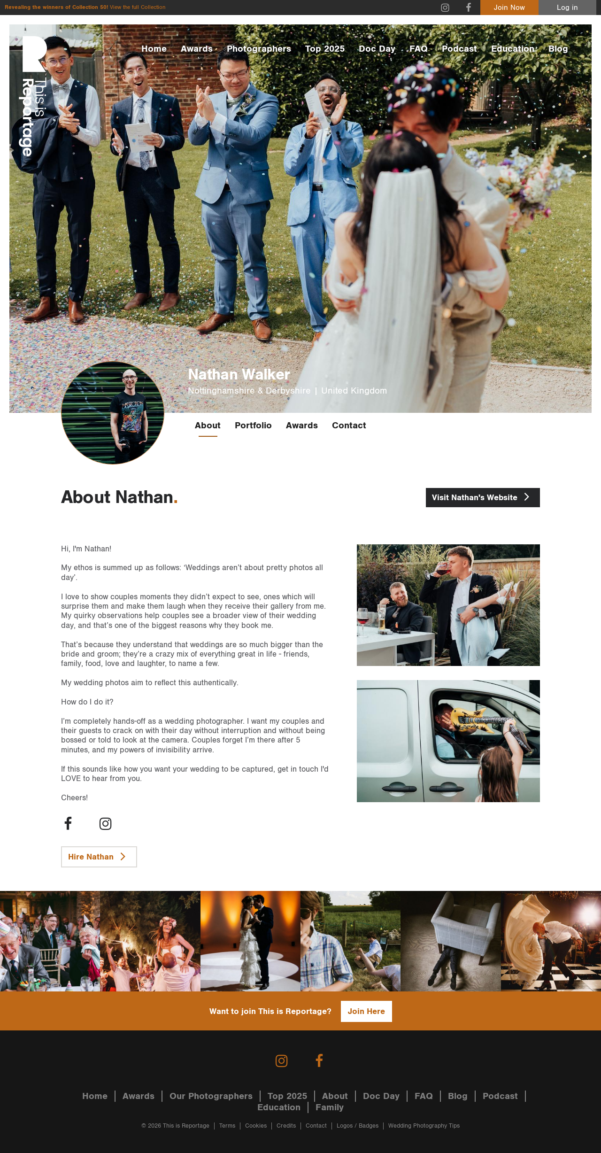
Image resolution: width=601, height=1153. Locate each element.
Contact (349, 425)
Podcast (459, 48)
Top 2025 (325, 48)
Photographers (259, 48)
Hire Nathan (99, 856)
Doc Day (377, 48)
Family (330, 1107)
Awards (197, 48)
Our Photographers (211, 1096)
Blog (558, 48)
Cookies (256, 1126)
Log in (567, 7)
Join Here (366, 1011)
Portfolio (253, 425)
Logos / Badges (357, 1126)
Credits (286, 1126)
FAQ (418, 48)
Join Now (509, 7)
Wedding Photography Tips (424, 1126)
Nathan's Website (483, 496)
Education (512, 48)
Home (154, 48)
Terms (227, 1126)
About (208, 425)
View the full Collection (137, 7)
